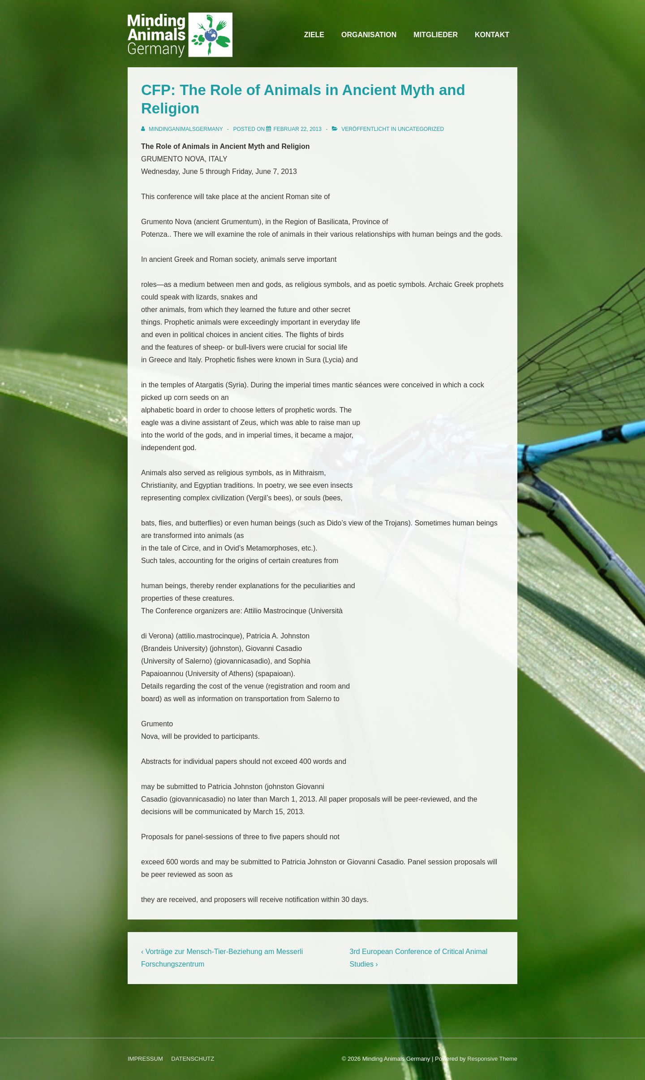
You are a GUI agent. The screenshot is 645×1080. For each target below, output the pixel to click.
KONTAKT (492, 35)
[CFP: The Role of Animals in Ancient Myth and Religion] (297, 129)
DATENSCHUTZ (192, 1058)
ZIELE (314, 35)
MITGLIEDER (435, 35)
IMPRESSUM (145, 1058)
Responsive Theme (492, 1058)
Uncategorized (421, 129)
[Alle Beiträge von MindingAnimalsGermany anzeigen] (182, 129)
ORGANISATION (368, 35)
